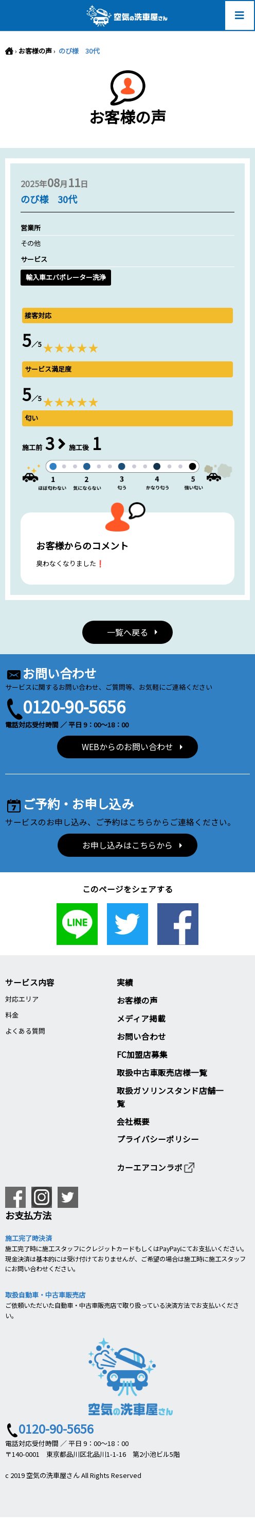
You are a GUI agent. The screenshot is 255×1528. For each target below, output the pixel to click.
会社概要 (133, 1121)
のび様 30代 (78, 51)
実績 (125, 982)
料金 (12, 1015)
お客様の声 (35, 51)
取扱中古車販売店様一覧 (162, 1072)
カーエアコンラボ (156, 1167)
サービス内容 (29, 982)
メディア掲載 (141, 1018)
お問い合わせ (141, 1036)
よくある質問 (25, 1031)
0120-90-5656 (74, 706)
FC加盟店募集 (142, 1054)
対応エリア (22, 999)
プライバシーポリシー (158, 1138)
